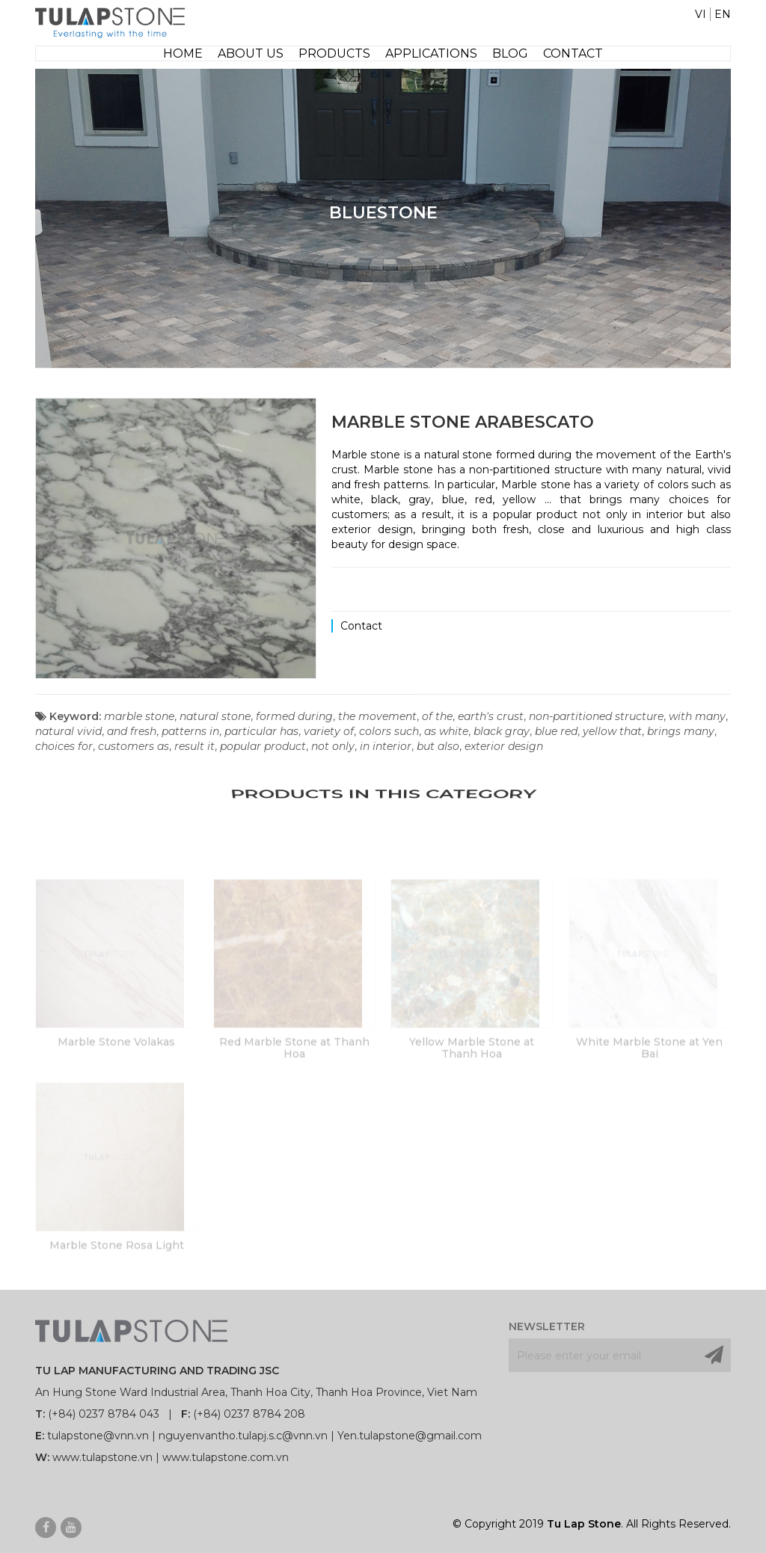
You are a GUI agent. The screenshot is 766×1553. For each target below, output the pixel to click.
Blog (510, 53)
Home (183, 53)
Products (334, 53)
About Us (251, 53)
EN (722, 14)
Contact (573, 53)
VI (700, 14)
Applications (431, 53)
